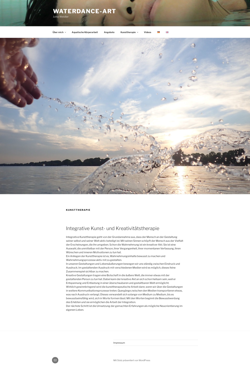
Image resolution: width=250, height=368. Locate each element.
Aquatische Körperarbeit (85, 32)
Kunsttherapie (130, 32)
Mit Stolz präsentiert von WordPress (131, 360)
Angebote (109, 32)
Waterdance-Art (84, 11)
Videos (147, 32)
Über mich (59, 32)
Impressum (119, 342)
